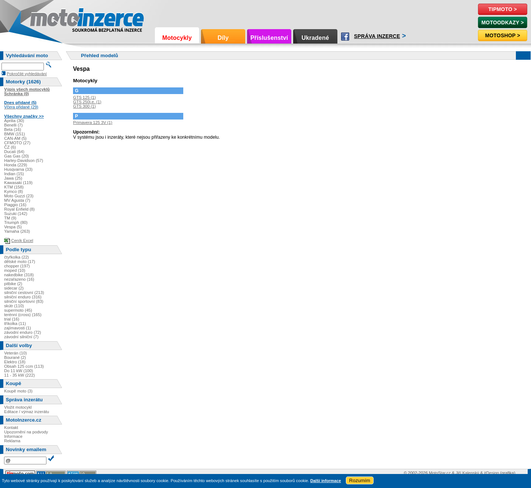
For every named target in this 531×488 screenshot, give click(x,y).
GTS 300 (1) (84, 106)
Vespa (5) (13, 227)
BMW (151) (14, 134)
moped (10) (14, 270)
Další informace (325, 480)
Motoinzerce (45, 18)
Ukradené (315, 38)
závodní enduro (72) (22, 332)
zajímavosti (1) (17, 328)
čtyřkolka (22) (16, 257)
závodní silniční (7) (21, 337)
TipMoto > (502, 9)
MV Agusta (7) (17, 200)
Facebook (345, 36)
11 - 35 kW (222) (19, 375)
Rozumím (359, 480)
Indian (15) (14, 174)
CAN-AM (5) (15, 138)
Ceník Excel (22, 240)
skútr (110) (14, 306)
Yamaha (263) (17, 231)
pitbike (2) (13, 283)
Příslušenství (269, 38)
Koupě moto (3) (18, 391)
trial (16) (11, 319)
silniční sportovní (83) (23, 301)
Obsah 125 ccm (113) (24, 366)
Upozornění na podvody (26, 432)
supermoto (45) (18, 310)
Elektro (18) (14, 362)
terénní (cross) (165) (22, 314)
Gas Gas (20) (16, 156)
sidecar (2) (14, 288)
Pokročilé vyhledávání (27, 74)
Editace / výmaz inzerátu (26, 411)
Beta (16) (12, 129)
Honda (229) (15, 165)
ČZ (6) (10, 147)
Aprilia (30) (14, 120)
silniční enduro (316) (22, 297)
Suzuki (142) (15, 213)
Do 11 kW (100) (18, 370)
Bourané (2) (15, 357)
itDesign (491, 473)
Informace (13, 436)
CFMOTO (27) (17, 143)
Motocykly (177, 38)
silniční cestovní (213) (24, 292)
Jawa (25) (13, 178)
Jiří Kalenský (467, 473)
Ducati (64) (14, 151)
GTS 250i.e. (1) (87, 102)
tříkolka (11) (15, 323)
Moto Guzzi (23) (19, 196)
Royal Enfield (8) (19, 209)
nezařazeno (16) (19, 279)
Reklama (12, 441)
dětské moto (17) (19, 261)
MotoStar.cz (440, 473)
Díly (223, 38)
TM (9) (10, 218)
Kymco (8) (13, 191)
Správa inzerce (377, 36)
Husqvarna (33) (18, 169)
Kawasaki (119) (18, 182)
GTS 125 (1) (84, 97)
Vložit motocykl (18, 407)
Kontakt (11, 427)
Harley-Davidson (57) (23, 160)
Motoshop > (502, 35)
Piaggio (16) (15, 205)
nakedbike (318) (19, 275)
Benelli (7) (13, 125)
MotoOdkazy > (502, 22)
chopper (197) (17, 266)
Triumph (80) (16, 222)
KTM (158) (14, 187)
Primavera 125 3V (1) (92, 122)
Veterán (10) (15, 353)
